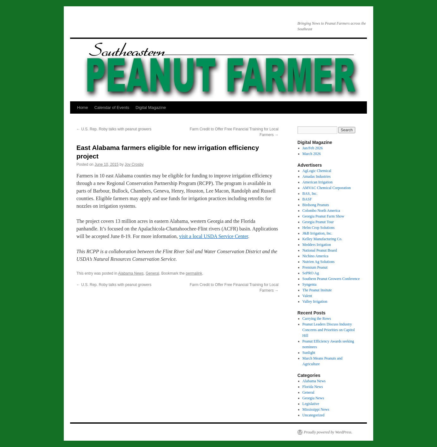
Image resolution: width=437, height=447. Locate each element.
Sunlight (308, 352)
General (152, 273)
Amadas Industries (316, 176)
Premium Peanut (315, 267)
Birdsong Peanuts (315, 205)
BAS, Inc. (310, 193)
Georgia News (313, 398)
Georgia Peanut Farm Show (323, 216)
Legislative (310, 404)
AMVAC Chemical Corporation (326, 188)
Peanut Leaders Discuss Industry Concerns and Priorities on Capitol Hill (328, 330)
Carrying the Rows (316, 318)
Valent (307, 296)
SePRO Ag (310, 273)
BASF (307, 199)
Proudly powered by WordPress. (328, 432)
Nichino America (315, 256)
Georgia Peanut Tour (318, 222)
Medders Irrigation (316, 244)
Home (82, 107)
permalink (194, 273)
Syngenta (309, 284)
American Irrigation (317, 182)
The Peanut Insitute (317, 290)
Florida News (312, 386)
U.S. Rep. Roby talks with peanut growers (113, 129)
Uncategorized (313, 415)
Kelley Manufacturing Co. (322, 239)
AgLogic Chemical (317, 171)
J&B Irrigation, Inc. (317, 233)
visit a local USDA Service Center (213, 236)
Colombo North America (321, 210)
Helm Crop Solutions (318, 227)
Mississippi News (315, 409)
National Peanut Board (319, 250)
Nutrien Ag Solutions (318, 261)
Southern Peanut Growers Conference (331, 279)
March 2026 (311, 154)
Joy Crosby (134, 164)
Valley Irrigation (314, 301)
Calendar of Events (111, 107)
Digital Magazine (150, 107)
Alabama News (131, 273)
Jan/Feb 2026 (312, 148)
